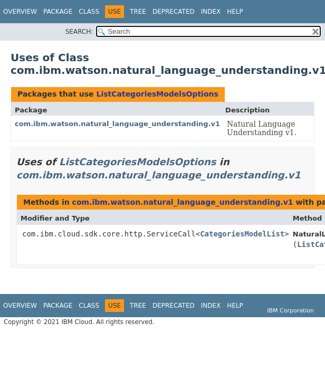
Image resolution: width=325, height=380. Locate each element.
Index (211, 11)
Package (57, 11)
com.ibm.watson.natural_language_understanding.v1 (117, 124)
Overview (20, 11)
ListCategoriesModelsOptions (157, 94)
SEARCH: (79, 31)
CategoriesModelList (242, 234)
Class (89, 11)
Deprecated (173, 11)
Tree (138, 11)
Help (235, 11)
